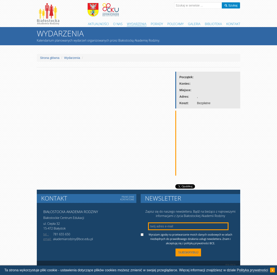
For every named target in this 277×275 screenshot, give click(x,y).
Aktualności (98, 24)
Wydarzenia (136, 24)
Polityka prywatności (252, 270)
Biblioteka (213, 24)
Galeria (194, 24)
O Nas (117, 24)
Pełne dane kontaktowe (127, 198)
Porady (157, 24)
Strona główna (50, 58)
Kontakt (233, 24)
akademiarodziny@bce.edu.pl (73, 239)
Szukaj (230, 5)
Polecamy (175, 24)
